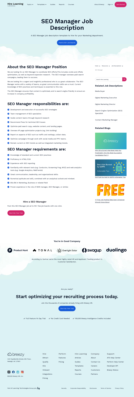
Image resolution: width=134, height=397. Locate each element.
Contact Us (95, 362)
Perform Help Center (115, 362)
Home (96, 66)
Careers (94, 366)
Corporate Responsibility (78, 388)
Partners (94, 374)
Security (63, 388)
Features (62, 358)
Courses (71, 4)
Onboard (46, 370)
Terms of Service (106, 388)
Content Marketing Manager (106, 120)
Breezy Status (112, 370)
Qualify (45, 362)
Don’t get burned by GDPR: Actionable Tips (110, 177)
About (93, 358)
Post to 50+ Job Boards (67, 43)
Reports (61, 4)
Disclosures (93, 388)
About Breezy (99, 4)
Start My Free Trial (16, 213)
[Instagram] (22, 372)
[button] (30, 4)
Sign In (110, 4)
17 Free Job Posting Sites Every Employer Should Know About (110, 201)
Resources (105, 66)
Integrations (47, 374)
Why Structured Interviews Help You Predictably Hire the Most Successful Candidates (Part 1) (108, 153)
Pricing (45, 378)
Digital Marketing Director (105, 104)
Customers (95, 370)
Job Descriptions (116, 66)
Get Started (121, 4)
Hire (44, 366)
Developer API (112, 366)
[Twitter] (8, 372)
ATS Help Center (113, 358)
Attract (45, 358)
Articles (78, 358)
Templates (79, 366)
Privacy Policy (119, 388)
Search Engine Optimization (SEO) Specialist (108, 112)
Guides (52, 4)
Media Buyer (100, 91)
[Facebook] (13, 372)
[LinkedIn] (17, 372)
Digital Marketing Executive (106, 98)
